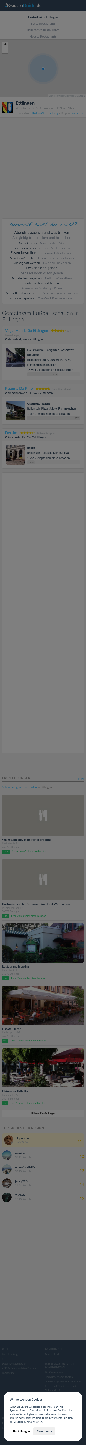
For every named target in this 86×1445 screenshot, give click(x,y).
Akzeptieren (44, 1431)
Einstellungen (21, 1431)
